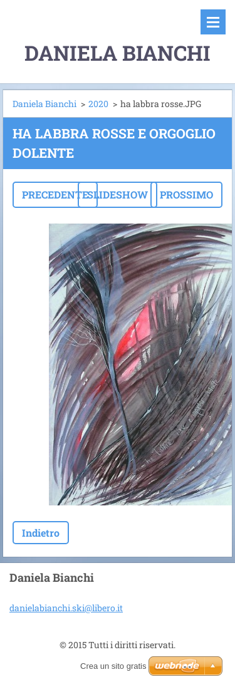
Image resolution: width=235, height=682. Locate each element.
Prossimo (186, 194)
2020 (98, 104)
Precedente (55, 194)
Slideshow (117, 194)
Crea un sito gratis (113, 666)
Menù (213, 21)
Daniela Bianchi (44, 104)
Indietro (41, 532)
